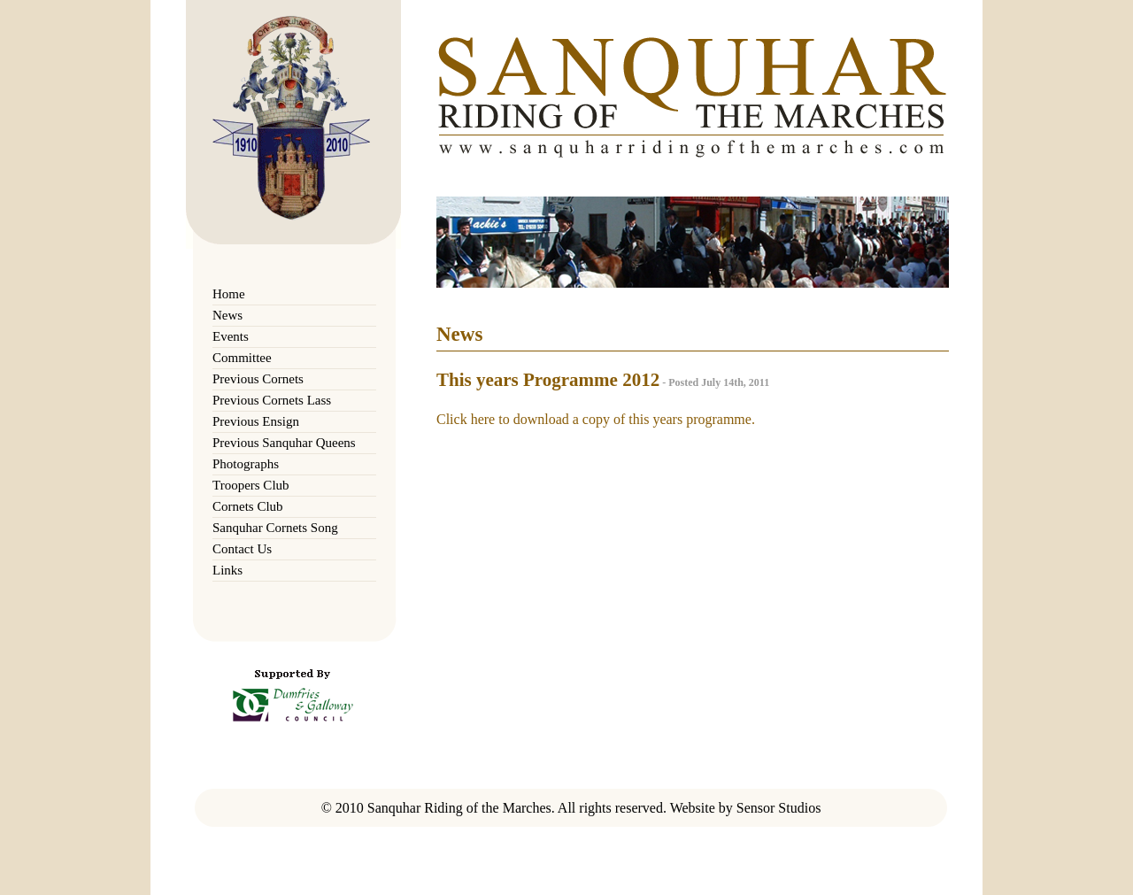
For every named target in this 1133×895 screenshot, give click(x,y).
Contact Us (242, 549)
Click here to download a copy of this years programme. (595, 419)
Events (230, 336)
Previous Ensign (255, 421)
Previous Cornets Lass (271, 400)
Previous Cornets (258, 379)
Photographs (245, 464)
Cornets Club (247, 506)
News (227, 315)
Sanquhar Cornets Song (275, 528)
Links (227, 570)
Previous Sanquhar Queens (284, 443)
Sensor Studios (778, 807)
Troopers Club (250, 485)
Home (228, 294)
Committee (242, 358)
